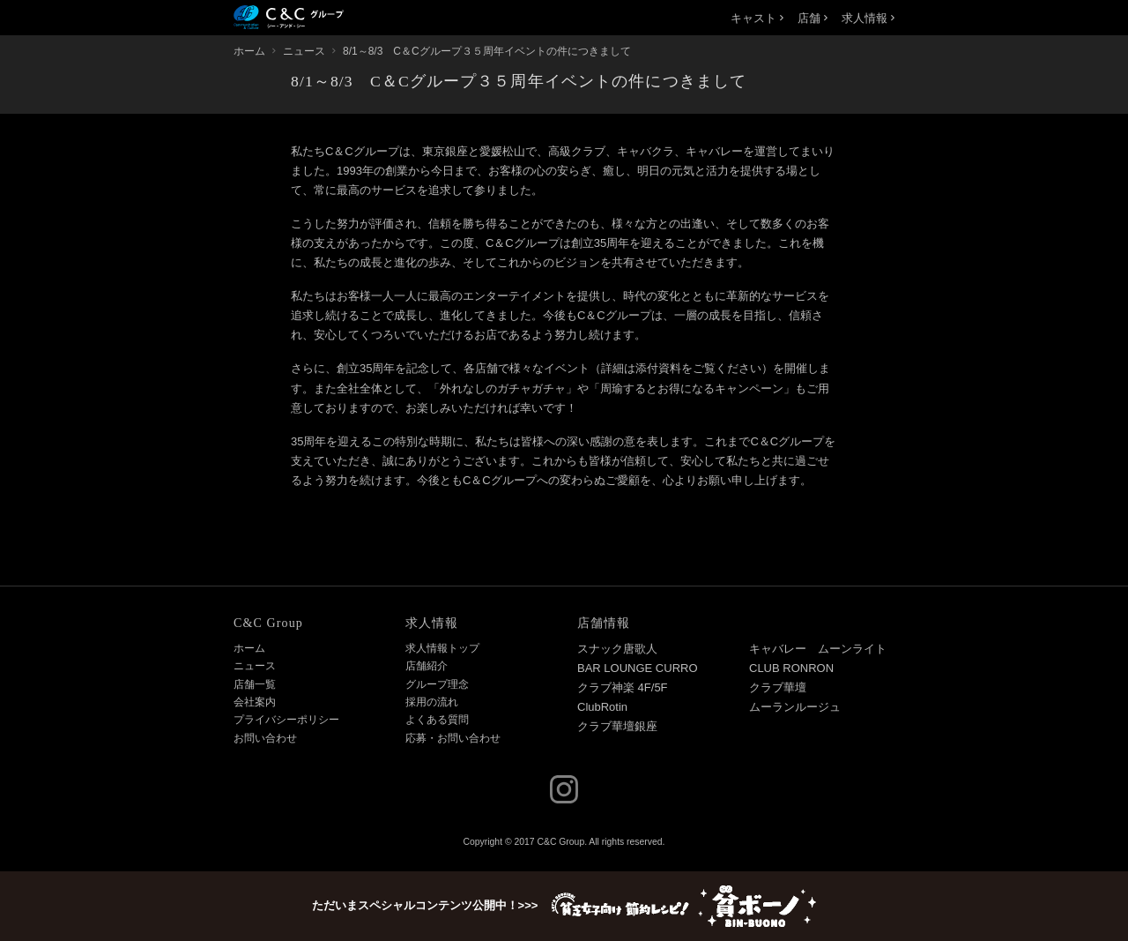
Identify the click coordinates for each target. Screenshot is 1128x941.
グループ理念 (437, 684)
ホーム (249, 648)
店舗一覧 (255, 684)
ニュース (255, 666)
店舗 (812, 18)
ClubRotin (602, 706)
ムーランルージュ (795, 706)
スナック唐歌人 (617, 648)
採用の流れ (431, 702)
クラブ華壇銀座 (617, 726)
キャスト (757, 18)
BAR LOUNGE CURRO (637, 668)
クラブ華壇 (777, 687)
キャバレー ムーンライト (818, 648)
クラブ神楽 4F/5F (622, 687)
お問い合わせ (265, 738)
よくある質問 (437, 719)
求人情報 (868, 18)
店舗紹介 (426, 666)
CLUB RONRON (791, 668)
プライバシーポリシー (286, 719)
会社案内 (255, 702)
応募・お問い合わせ (453, 738)
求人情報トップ (442, 648)
